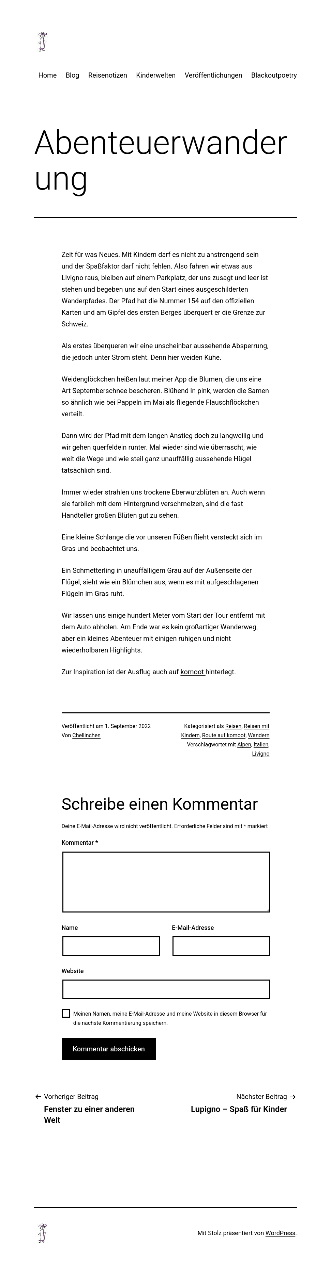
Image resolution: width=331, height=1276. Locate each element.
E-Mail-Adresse (193, 927)
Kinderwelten (156, 75)
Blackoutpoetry (274, 75)
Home (47, 75)
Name (70, 927)
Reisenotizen (107, 75)
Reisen (233, 726)
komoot (192, 672)
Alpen (244, 744)
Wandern (258, 735)
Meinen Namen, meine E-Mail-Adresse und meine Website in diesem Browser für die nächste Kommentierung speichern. (170, 1018)
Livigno (260, 753)
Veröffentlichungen (213, 75)
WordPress (280, 1233)
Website (73, 970)
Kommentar (80, 842)
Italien (261, 744)
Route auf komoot (223, 735)
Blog (72, 75)
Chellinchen (86, 735)
